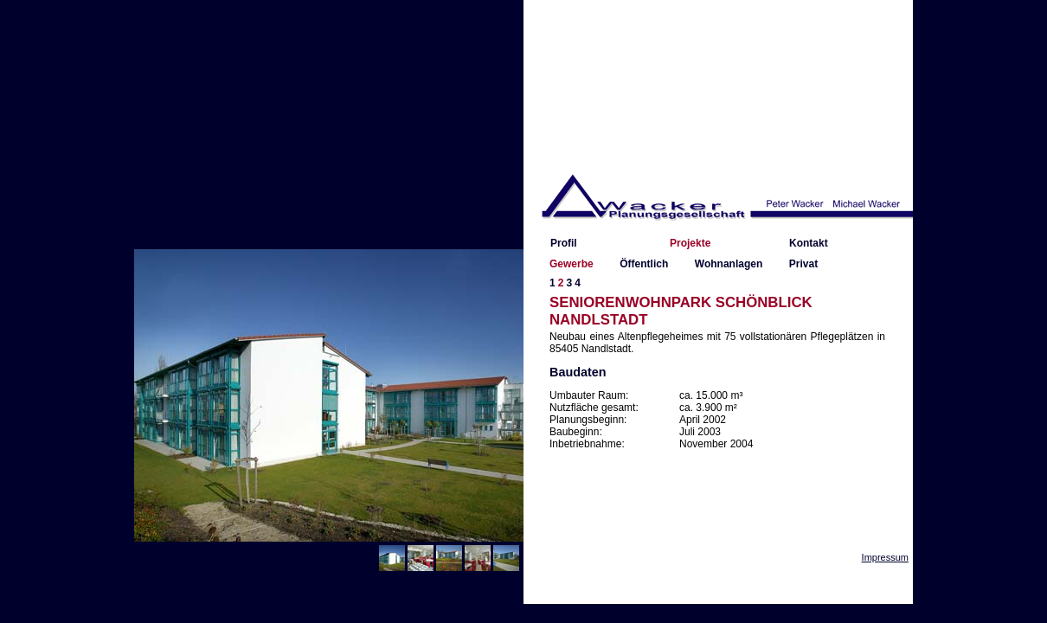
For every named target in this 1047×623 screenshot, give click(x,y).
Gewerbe (571, 264)
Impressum (885, 557)
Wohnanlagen (728, 264)
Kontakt (808, 243)
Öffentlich (644, 264)
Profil (563, 243)
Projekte (690, 243)
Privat (803, 264)
